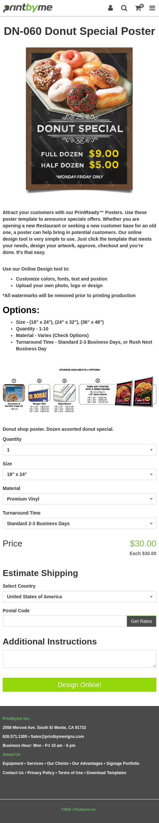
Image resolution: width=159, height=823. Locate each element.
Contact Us (13, 772)
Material (11, 488)
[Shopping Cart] (138, 8)
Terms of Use (70, 772)
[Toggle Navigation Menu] (152, 8)
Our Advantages (87, 763)
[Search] (124, 8)
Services (35, 763)
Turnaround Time (22, 513)
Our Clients (58, 763)
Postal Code (16, 610)
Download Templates (106, 772)
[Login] (110, 8)
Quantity (12, 439)
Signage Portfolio (122, 763)
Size (7, 463)
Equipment (13, 763)
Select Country (19, 586)
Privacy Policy (40, 772)
